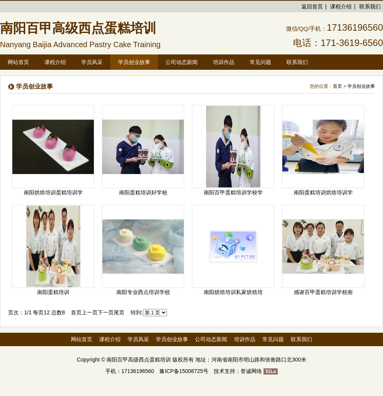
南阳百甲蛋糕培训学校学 (233, 192)
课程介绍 (341, 6)
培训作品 (244, 339)
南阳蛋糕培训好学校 (143, 192)
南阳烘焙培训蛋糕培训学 (53, 192)
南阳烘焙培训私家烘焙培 (233, 292)
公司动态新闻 (211, 339)
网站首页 (18, 62)
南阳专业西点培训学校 (143, 292)
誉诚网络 (251, 371)
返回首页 (312, 6)
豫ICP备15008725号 (183, 371)
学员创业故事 (361, 86)
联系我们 (370, 6)
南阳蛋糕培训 (53, 292)
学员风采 (138, 339)
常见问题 (273, 339)
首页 (337, 86)
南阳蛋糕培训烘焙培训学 (323, 192)
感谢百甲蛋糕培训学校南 (323, 292)
